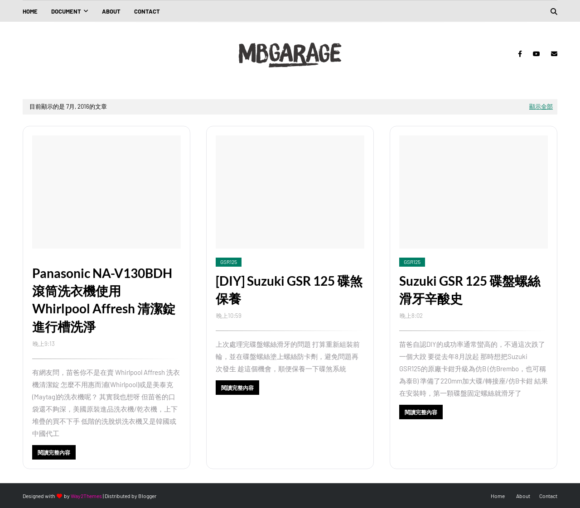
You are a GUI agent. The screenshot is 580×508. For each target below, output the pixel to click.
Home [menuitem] (30, 11)
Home (498, 496)
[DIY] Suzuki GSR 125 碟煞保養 (289, 289)
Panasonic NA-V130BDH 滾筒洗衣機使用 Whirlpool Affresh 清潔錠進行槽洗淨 (103, 299)
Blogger (147, 496)
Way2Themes (86, 496)
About (523, 496)
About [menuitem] (111, 11)
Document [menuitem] (66, 11)
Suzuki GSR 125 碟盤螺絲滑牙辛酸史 (469, 289)
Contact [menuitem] (147, 11)
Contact (548, 496)
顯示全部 (541, 106)
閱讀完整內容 (54, 452)
